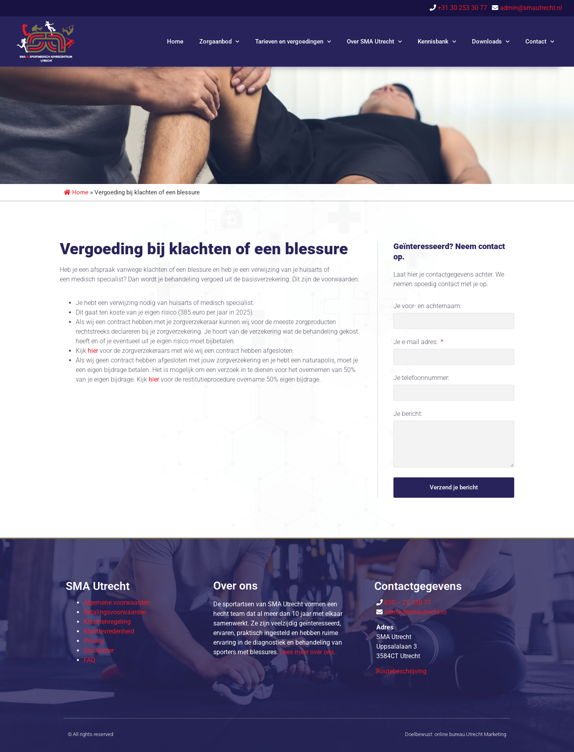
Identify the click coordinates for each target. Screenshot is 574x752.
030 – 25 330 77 (407, 602)
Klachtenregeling (107, 621)
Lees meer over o (308, 652)
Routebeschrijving (401, 671)
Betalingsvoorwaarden (115, 612)
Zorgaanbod (219, 42)
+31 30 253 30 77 (464, 8)
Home (175, 41)
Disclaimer (99, 650)
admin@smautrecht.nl (531, 8)
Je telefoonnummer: (421, 378)
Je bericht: (407, 414)
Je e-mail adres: (416, 342)
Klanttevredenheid (109, 631)
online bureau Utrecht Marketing (470, 734)
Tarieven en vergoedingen (293, 42)
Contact (539, 42)
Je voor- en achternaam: (427, 306)
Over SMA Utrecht (374, 42)
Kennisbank (437, 42)
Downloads (490, 42)
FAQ (89, 660)
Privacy (94, 641)
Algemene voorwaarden (117, 602)
